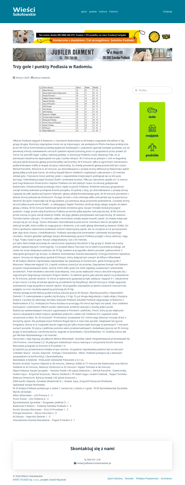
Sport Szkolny (115, 478)
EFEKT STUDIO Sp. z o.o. (26, 479)
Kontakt (129, 478)
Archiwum (166, 478)
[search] (152, 90)
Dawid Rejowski (57, 479)
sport (84, 11)
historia (113, 11)
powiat (93, 11)
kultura (103, 11)
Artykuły (167, 11)
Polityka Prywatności (147, 478)
